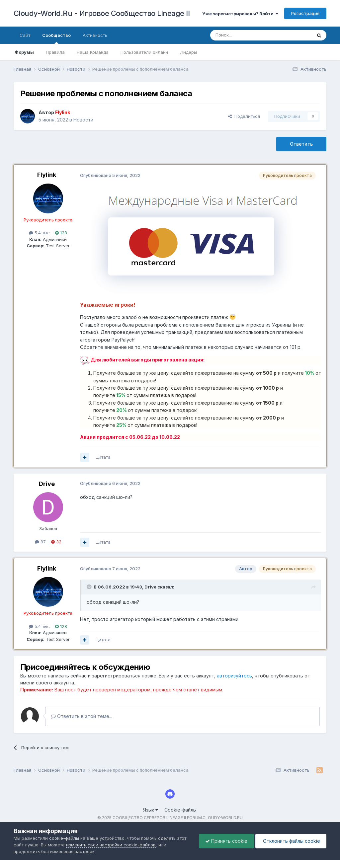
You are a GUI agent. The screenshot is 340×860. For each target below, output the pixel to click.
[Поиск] (245, 35)
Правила (55, 52)
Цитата (103, 457)
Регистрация (305, 13)
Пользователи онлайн (144, 52)
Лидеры (188, 52)
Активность (95, 35)
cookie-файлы (64, 838)
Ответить (301, 144)
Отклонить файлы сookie (290, 841)
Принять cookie (225, 841)
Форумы (24, 52)
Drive (47, 483)
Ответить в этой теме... (81, 716)
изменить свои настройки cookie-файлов (111, 844)
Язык (150, 810)
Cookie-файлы (180, 810)
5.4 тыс (39, 232)
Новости (83, 119)
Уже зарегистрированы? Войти (240, 13)
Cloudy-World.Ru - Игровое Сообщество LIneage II (102, 13)
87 (40, 541)
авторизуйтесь (234, 675)
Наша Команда (93, 52)
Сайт (25, 35)
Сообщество (56, 38)
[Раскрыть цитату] (90, 586)
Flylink (46, 174)
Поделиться (244, 116)
